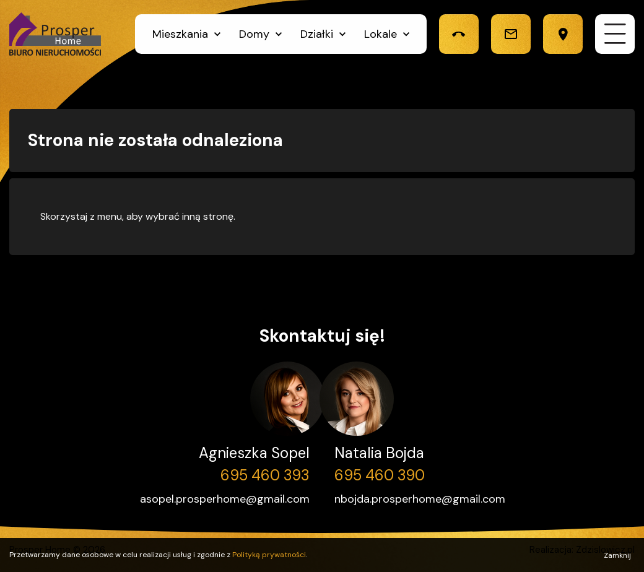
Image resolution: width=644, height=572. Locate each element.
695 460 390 (379, 475)
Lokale (380, 34)
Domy (254, 34)
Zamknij (617, 555)
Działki (316, 34)
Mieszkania (180, 34)
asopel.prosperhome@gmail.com (225, 499)
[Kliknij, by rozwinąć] (217, 34)
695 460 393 (265, 475)
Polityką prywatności (269, 555)
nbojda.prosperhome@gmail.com (419, 499)
